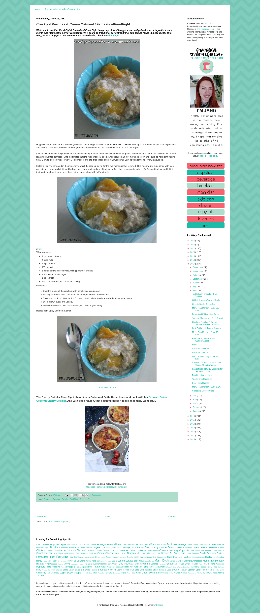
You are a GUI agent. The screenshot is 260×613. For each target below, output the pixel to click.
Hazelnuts (196, 557)
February (197, 407)
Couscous (56, 553)
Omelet (115, 564)
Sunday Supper (59, 573)
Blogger (159, 605)
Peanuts (195, 564)
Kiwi (106, 561)
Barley (132, 544)
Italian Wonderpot (200, 352)
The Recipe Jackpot (206, 29)
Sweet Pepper (74, 572)
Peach (90, 499)
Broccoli (65, 547)
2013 (192, 428)
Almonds (46, 544)
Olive (110, 564)
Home (37, 9)
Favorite (65, 499)
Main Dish (162, 560)
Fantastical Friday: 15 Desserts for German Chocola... (207, 370)
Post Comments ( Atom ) (59, 521)
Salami (72, 570)
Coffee (106, 550)
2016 (192, 416)
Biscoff (190, 544)
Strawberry (41, 573)
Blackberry (204, 544)
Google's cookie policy (208, 156)
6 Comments (96, 495)
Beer (175, 544)
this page (113, 35)
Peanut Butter (184, 564)
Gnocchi (109, 557)
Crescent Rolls (120, 553)
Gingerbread (100, 557)
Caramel (163, 547)
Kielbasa (100, 561)
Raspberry (195, 567)
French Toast (84, 557)
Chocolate (82, 550)
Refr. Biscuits (212, 567)
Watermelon (192, 573)
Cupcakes (152, 553)
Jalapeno (81, 561)
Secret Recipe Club (126, 570)
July (195, 287)
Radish (170, 567)
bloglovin (111, 487)
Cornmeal (207, 550)
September (198, 279)
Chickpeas (50, 550)
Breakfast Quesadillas (202, 375)
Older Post (171, 517)
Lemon (121, 560)
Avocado (111, 544)
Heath (202, 557)
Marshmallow (188, 561)
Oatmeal (83, 499)
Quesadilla (155, 567)
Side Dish (140, 570)
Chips (74, 550)
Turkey (138, 573)
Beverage (182, 544)
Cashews (179, 547)
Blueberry (213, 544)
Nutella (96, 564)
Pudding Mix (127, 567)
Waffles (177, 573)
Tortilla (123, 573)
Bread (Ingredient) (43, 547)
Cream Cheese (105, 553)
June (195, 290)
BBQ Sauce (145, 544)
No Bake (89, 564)
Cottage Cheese (218, 550)
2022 (192, 244)
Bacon (119, 544)
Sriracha (216, 570)
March (196, 403)
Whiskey (200, 573)
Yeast (215, 573)
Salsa (78, 570)
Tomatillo (101, 573)
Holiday (209, 557)
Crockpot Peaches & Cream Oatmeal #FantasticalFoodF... (206, 323)
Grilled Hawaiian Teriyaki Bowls (206, 300)
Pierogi (63, 567)
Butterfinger (106, 547)
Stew (222, 570)
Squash (209, 570)
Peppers (41, 566)
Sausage (103, 569)
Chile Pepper (60, 550)
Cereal (203, 547)
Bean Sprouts (162, 544)
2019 (192, 256)
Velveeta (165, 573)
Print (39, 249)
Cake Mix (140, 547)
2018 (192, 260)
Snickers (163, 570)
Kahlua (89, 561)
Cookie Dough (153, 550)
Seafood (112, 570)
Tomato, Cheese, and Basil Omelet (207, 318)
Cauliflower (188, 547)
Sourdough (183, 570)
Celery (196, 547)
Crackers (63, 553)
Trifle (129, 573)
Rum (53, 570)
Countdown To (44, 553)
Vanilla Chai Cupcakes (202, 379)
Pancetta (162, 564)
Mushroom (75, 564)
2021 (192, 248)
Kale (94, 561)
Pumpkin (147, 567)
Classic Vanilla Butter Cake (204, 304)
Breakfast (48, 499)
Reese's (203, 567)
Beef (170, 544)
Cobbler (91, 550)
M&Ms (142, 561)
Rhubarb (221, 567)
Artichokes (86, 544)
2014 (192, 424)
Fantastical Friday (46, 557)
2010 (192, 439)
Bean (153, 544)
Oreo (137, 564)
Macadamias (149, 561)
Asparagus (102, 544)
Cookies (164, 550)
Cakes (149, 547)
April (195, 399)
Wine (205, 573)
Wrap (210, 573)
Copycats (184, 550)
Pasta (168, 563)
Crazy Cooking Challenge (86, 553)
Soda (169, 570)
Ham (180, 557)
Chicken (41, 550)
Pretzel (103, 567)
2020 (192, 252)
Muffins (67, 564)
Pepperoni (220, 564)
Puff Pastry (138, 567)
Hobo (194, 345)
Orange (131, 564)
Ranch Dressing (184, 567)
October (196, 275)
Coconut (99, 550)
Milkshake (40, 564)
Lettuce (130, 560)
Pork (90, 567)
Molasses (53, 564)
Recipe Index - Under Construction (62, 9)
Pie (59, 567)
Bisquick (196, 544)
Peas (205, 564)
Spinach (192, 570)
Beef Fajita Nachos (200, 383)
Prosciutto (111, 567)
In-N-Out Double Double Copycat (206, 328)
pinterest (101, 487)
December (197, 267)
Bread (221, 544)
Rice (39, 569)
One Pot (123, 563)
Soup (175, 569)
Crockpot (57, 499)
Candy (155, 547)
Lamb (110, 561)
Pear (201, 564)
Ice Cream (72, 561)
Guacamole (162, 557)
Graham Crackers (120, 557)
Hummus (63, 561)
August (196, 283)
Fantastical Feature (215, 553)
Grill (155, 557)
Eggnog (189, 553)
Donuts (177, 553)
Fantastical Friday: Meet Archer (206, 314)
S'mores (59, 570)
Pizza (78, 567)
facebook (90, 487)
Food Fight (74, 499)
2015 (192, 420)
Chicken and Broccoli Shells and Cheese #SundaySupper (206, 363)
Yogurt (221, 573)
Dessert (165, 553)
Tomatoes (116, 573)
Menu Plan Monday (213, 560)
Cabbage (126, 547)
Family (203, 553)
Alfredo (39, 544)
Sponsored (201, 570)
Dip (172, 553)
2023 (192, 240)
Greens (149, 557)
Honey (39, 561)
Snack (156, 570)
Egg (183, 553)
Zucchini (40, 575)
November (197, 271)
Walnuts (184, 573)
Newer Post (42, 517)
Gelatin (92, 557)
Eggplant (196, 553)
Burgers (97, 547)
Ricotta (45, 570)
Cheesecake (212, 547)
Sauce (95, 570)
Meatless (198, 561)
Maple (179, 561)
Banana (126, 544)
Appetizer (55, 544)
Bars (137, 544)
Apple (64, 544)
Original (144, 563)
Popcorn (84, 567)
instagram (122, 487)
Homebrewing (218, 557)
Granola (130, 557)
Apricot (79, 544)
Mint (47, 564)
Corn (192, 550)
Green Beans (140, 557)
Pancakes (154, 564)
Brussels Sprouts (85, 547)
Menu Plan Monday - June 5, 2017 (207, 387)
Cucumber (142, 553)
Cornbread (199, 550)
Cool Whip (174, 550)
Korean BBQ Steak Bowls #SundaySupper (203, 339)
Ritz (49, 570)
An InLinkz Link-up (107, 387)
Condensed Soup (127, 550)
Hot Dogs (56, 561)
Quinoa (163, 567)
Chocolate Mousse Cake (203, 391)
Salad (66, 570)
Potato (96, 566)
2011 (192, 435)
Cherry (221, 547)
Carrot (171, 547)
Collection (114, 550)
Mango (173, 561)
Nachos (82, 564)
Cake (133, 547)
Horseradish (47, 561)
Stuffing (49, 573)
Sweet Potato (87, 573)
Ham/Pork (187, 557)
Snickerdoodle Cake (201, 349)
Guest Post (172, 557)
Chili (69, 550)
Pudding (118, 567)
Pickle (54, 567)
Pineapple (71, 567)
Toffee (95, 573)
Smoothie (149, 570)
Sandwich (86, 569)
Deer (159, 553)
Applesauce (71, 544)
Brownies (73, 547)
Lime (136, 561)
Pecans (212, 564)
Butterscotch (116, 547)
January (196, 411)
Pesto (49, 567)
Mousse (61, 564)
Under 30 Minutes (151, 572)
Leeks (115, 561)
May (195, 395)
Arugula (93, 544)
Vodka (171, 573)
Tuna (133, 573)
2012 (192, 431)
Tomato (108, 572)
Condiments (141, 550)
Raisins (175, 567)
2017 (192, 264)
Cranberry (71, 553)
